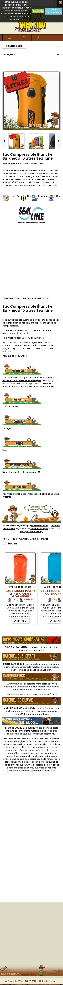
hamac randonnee (23, 689)
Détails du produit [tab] (36, 298)
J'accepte (38, 11)
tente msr (49, 750)
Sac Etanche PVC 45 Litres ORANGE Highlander (20, 593)
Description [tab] (10, 298)
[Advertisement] (30, 261)
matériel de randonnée (31, 650)
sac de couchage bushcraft (36, 669)
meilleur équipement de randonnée (27, 694)
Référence (8, 163)
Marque (28, 163)
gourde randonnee (33, 756)
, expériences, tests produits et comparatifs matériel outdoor (31, 729)
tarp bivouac (43, 689)
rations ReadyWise (45, 770)
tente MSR (51, 733)
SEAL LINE (38, 163)
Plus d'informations (53, 11)
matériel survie (39, 525)
